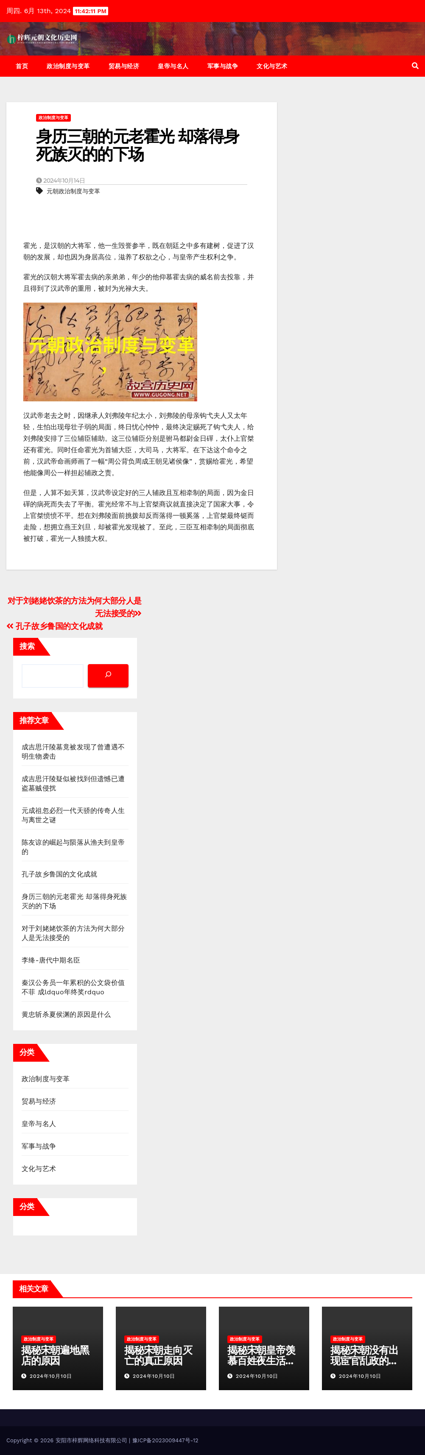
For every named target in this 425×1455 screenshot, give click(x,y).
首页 (22, 66)
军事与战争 (222, 66)
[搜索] (108, 675)
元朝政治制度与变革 (73, 191)
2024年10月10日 (51, 1376)
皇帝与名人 (173, 66)
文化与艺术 (272, 66)
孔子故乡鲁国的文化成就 (54, 626)
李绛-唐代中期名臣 (51, 960)
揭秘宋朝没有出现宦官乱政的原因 (364, 1360)
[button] (415, 66)
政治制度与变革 (68, 66)
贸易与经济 (124, 66)
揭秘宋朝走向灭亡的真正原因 (158, 1355)
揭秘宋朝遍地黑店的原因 (55, 1355)
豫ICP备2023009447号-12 (165, 1440)
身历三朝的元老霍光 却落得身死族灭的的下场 (137, 145)
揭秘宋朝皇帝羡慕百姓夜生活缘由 (261, 1360)
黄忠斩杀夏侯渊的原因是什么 (66, 1014)
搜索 (27, 646)
